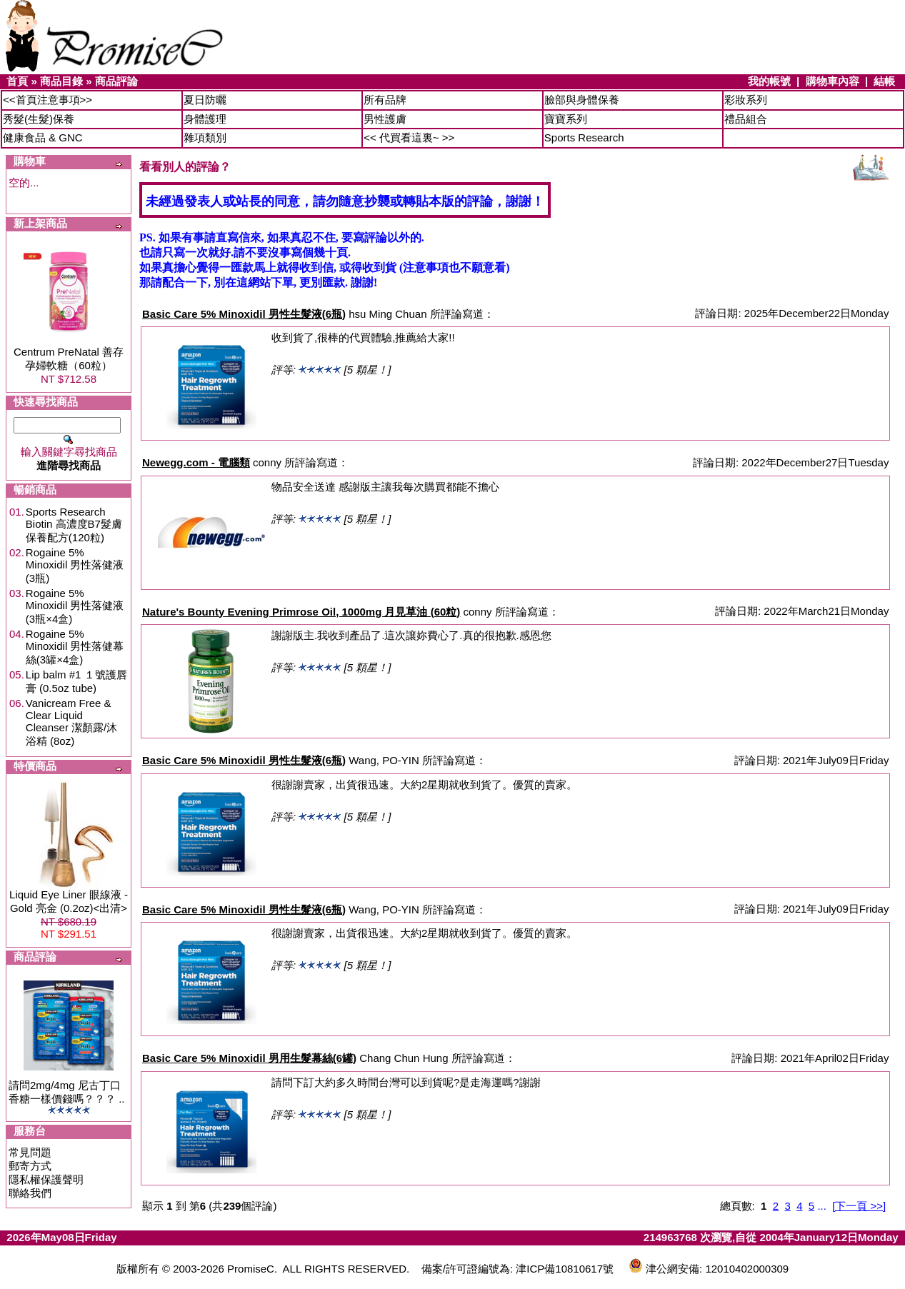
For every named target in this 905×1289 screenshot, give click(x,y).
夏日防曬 (205, 100)
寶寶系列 (565, 119)
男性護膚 (385, 119)
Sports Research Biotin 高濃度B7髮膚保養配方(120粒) (74, 524)
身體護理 (205, 119)
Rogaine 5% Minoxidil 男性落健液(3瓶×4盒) (75, 606)
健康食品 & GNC (43, 137)
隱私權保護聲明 (46, 1179)
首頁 (17, 81)
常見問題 (30, 1152)
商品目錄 (61, 81)
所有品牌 (385, 100)
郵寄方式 (30, 1166)
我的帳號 (769, 81)
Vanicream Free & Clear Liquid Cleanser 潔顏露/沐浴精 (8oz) (71, 722)
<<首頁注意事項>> (47, 100)
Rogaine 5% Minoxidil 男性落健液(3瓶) (75, 565)
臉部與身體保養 (581, 100)
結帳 (884, 81)
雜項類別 (205, 137)
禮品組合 (745, 119)
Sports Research (584, 137)
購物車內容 (832, 81)
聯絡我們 (30, 1193)
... (821, 1206)
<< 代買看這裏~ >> (409, 137)
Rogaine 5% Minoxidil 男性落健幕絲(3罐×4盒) (75, 647)
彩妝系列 (745, 100)
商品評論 (116, 81)
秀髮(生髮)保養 (38, 119)
